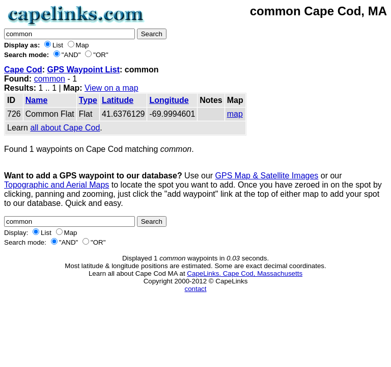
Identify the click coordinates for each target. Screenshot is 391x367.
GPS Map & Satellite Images (267, 175)
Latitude (117, 100)
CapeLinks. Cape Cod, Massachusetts (244, 273)
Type (88, 100)
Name (36, 100)
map (235, 114)
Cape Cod (23, 69)
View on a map (111, 88)
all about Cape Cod (65, 127)
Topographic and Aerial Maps (56, 184)
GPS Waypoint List (83, 69)
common (49, 78)
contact (196, 289)
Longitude (168, 100)
